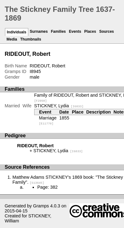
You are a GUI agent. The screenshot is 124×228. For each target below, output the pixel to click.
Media (12, 39)
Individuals (16, 32)
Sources (106, 31)
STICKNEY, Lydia (59, 105)
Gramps (41, 205)
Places (90, 31)
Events (75, 31)
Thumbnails (30, 39)
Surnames (39, 31)
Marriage (48, 120)
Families (58, 31)
